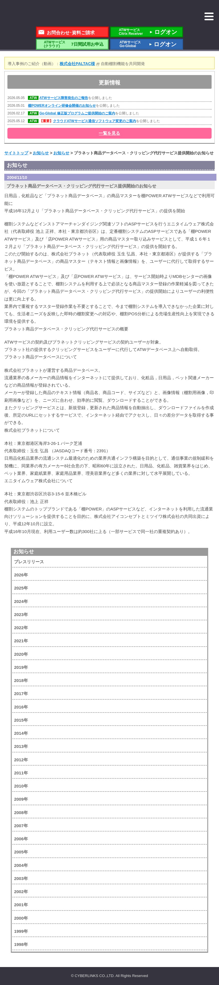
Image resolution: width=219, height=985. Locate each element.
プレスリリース (29, 561)
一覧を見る (109, 133)
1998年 (21, 944)
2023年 (21, 614)
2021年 (21, 640)
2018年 (21, 680)
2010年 (21, 786)
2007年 (21, 825)
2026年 (21, 574)
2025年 (21, 588)
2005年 (21, 851)
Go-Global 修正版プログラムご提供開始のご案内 (77, 113)
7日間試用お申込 (72, 44)
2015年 (21, 720)
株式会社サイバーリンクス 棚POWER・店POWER (50, 14)
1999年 (21, 931)
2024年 (21, 601)
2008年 (21, 812)
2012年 (21, 759)
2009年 (21, 799)
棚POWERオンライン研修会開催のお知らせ (62, 106)
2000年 (21, 918)
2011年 (21, 772)
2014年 (21, 733)
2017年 (21, 693)
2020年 (21, 654)
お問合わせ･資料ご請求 (71, 32)
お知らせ (23, 551)
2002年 (21, 891)
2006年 (21, 838)
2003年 (21, 878)
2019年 (21, 667)
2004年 (21, 865)
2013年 (21, 746)
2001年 (21, 904)
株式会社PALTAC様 (77, 63)
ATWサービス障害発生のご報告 (63, 98)
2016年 (21, 707)
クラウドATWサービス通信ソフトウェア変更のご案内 (94, 121)
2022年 (21, 627)
